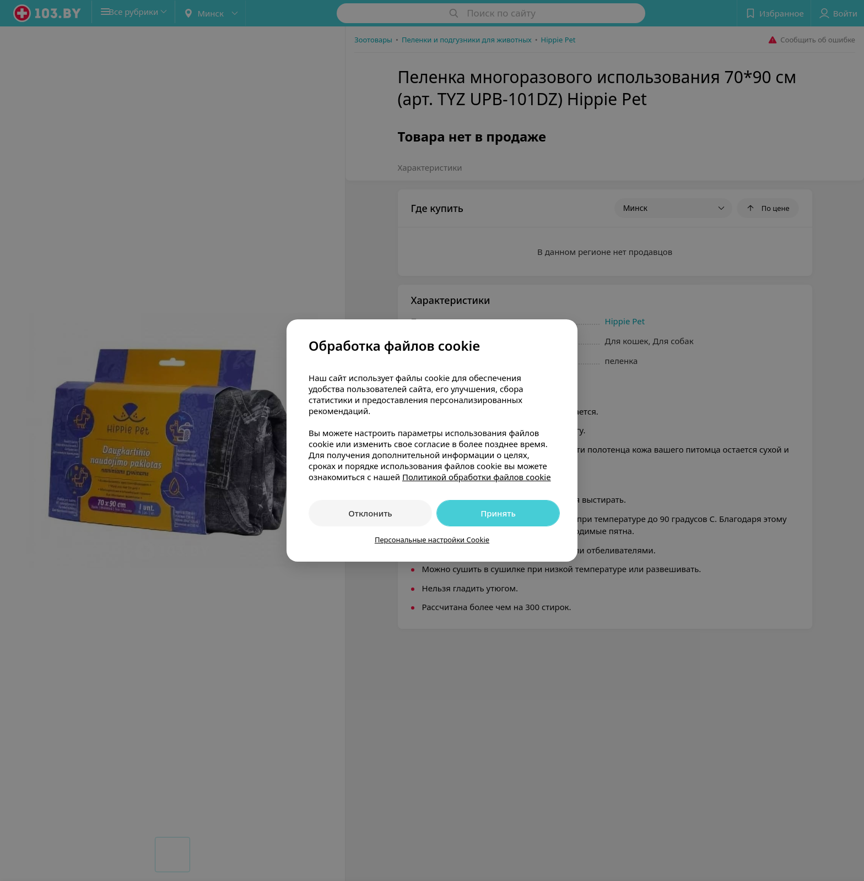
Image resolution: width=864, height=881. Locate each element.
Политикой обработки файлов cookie (476, 476)
